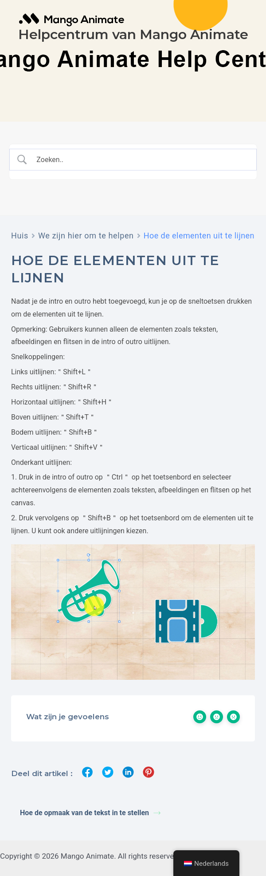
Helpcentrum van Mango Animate (133, 34)
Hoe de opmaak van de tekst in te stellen (90, 813)
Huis (19, 235)
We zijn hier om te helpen (86, 235)
